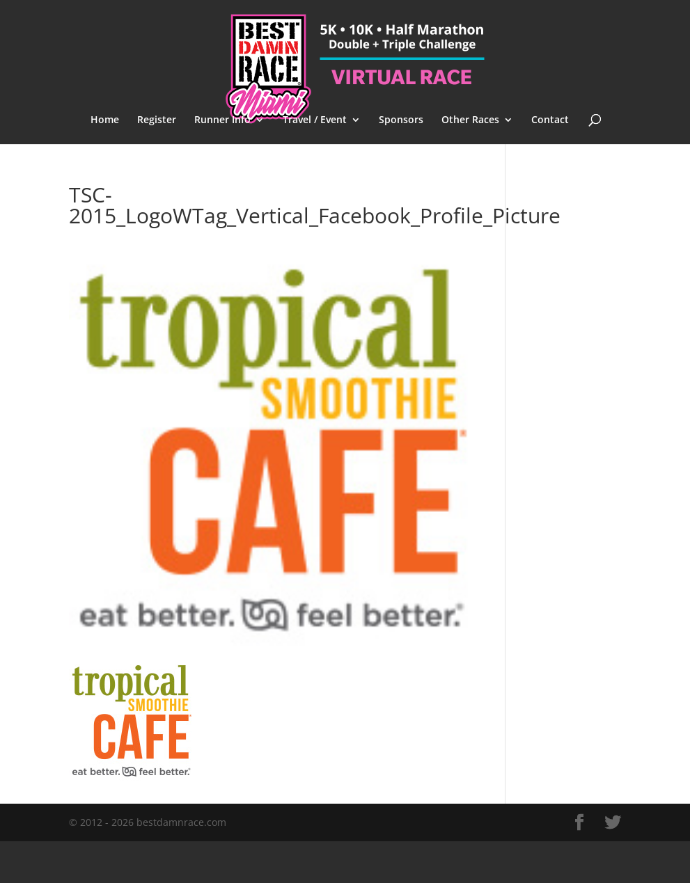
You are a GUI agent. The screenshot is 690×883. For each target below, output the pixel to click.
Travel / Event (315, 120)
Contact (550, 120)
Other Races (470, 120)
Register (156, 120)
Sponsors (401, 120)
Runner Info (222, 120)
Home (105, 120)
